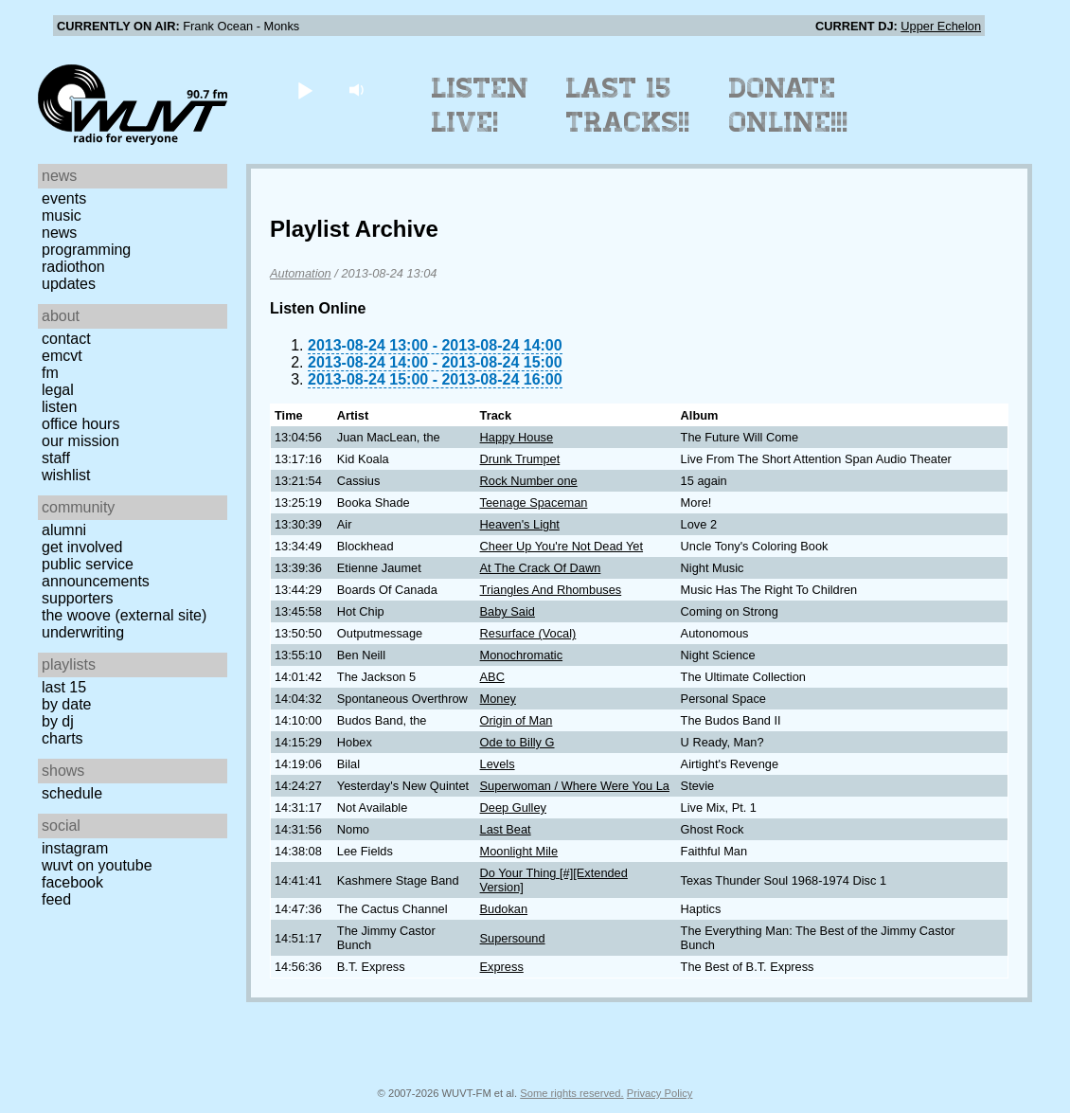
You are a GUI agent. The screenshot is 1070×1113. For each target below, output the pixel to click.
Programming (86, 250)
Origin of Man (516, 720)
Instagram (75, 848)
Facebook (72, 882)
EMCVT (62, 356)
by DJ (58, 721)
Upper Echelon (941, 26)
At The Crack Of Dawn (540, 568)
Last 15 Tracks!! (628, 105)
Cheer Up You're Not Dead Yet (561, 546)
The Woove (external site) (124, 615)
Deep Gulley (513, 807)
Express (502, 967)
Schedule (72, 793)
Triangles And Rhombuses (551, 590)
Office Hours (80, 424)
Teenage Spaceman (534, 502)
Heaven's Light (520, 524)
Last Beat (505, 829)
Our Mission (80, 441)
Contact (66, 339)
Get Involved (82, 547)
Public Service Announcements (96, 572)
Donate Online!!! (788, 105)
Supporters (78, 598)
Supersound (512, 938)
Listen (59, 407)
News (59, 232)
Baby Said (507, 611)
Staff (56, 458)
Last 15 (64, 687)
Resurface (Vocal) (528, 633)
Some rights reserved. (571, 1093)
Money (498, 698)
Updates (69, 284)
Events (64, 198)
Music (61, 215)
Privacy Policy (660, 1093)
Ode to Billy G (517, 742)
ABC (492, 677)
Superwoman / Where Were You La (574, 786)
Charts (62, 738)
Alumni (64, 530)
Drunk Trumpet (520, 459)
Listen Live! (480, 105)
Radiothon (73, 267)
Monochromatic (521, 655)
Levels (497, 764)
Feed (56, 899)
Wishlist (66, 475)
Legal (58, 390)
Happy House (517, 437)
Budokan (504, 909)
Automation (300, 273)
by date (66, 704)
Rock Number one (529, 481)
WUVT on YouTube (97, 865)
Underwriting (83, 632)
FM (50, 373)
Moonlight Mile (519, 851)
